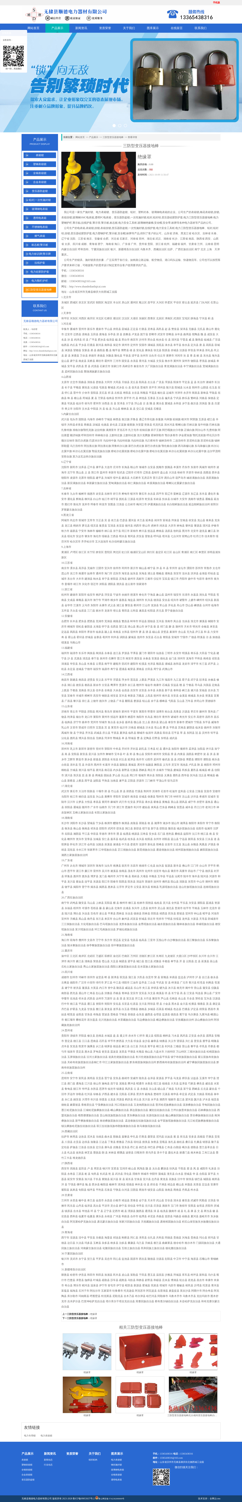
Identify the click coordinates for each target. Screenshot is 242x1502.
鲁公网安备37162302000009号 (109, 1498)
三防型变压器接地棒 (40, 289)
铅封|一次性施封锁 (40, 200)
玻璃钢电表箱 (40, 209)
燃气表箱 (39, 235)
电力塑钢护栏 (100, 233)
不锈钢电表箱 (40, 226)
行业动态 (48, 1464)
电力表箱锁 (102, 212)
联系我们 (201, 28)
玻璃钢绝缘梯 (145, 222)
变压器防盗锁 (40, 191)
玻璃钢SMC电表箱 (83, 217)
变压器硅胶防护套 (172, 217)
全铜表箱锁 (39, 173)
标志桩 (114, 222)
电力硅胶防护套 (39, 271)
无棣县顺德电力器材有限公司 (37, 1498)
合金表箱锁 (39, 182)
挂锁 (216, 212)
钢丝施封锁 (116, 1464)
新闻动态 (48, 1459)
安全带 (167, 222)
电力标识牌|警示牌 (40, 253)
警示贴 (77, 222)
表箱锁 (40, 155)
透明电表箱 (39, 218)
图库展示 (153, 28)
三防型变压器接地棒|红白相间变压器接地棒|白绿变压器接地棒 (199, 1415)
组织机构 (93, 1459)
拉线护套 (39, 262)
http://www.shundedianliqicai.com (43, 351)
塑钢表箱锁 (39, 164)
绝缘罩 (93, 1314)
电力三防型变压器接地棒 (198, 217)
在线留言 (177, 28)
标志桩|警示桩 (39, 244)
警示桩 (105, 222)
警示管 (96, 222)
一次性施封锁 (138, 217)
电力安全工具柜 (127, 222)
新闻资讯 (81, 28)
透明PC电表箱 (103, 217)
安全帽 (158, 222)
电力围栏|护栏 (39, 280)
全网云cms (215, 1498)
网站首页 (33, 28)
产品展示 (57, 28)
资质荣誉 (105, 28)
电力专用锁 (30, 1435)
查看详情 (132, 137)
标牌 (174, 222)
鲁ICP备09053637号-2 (83, 1498)
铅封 (133, 212)
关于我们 (129, 28)
